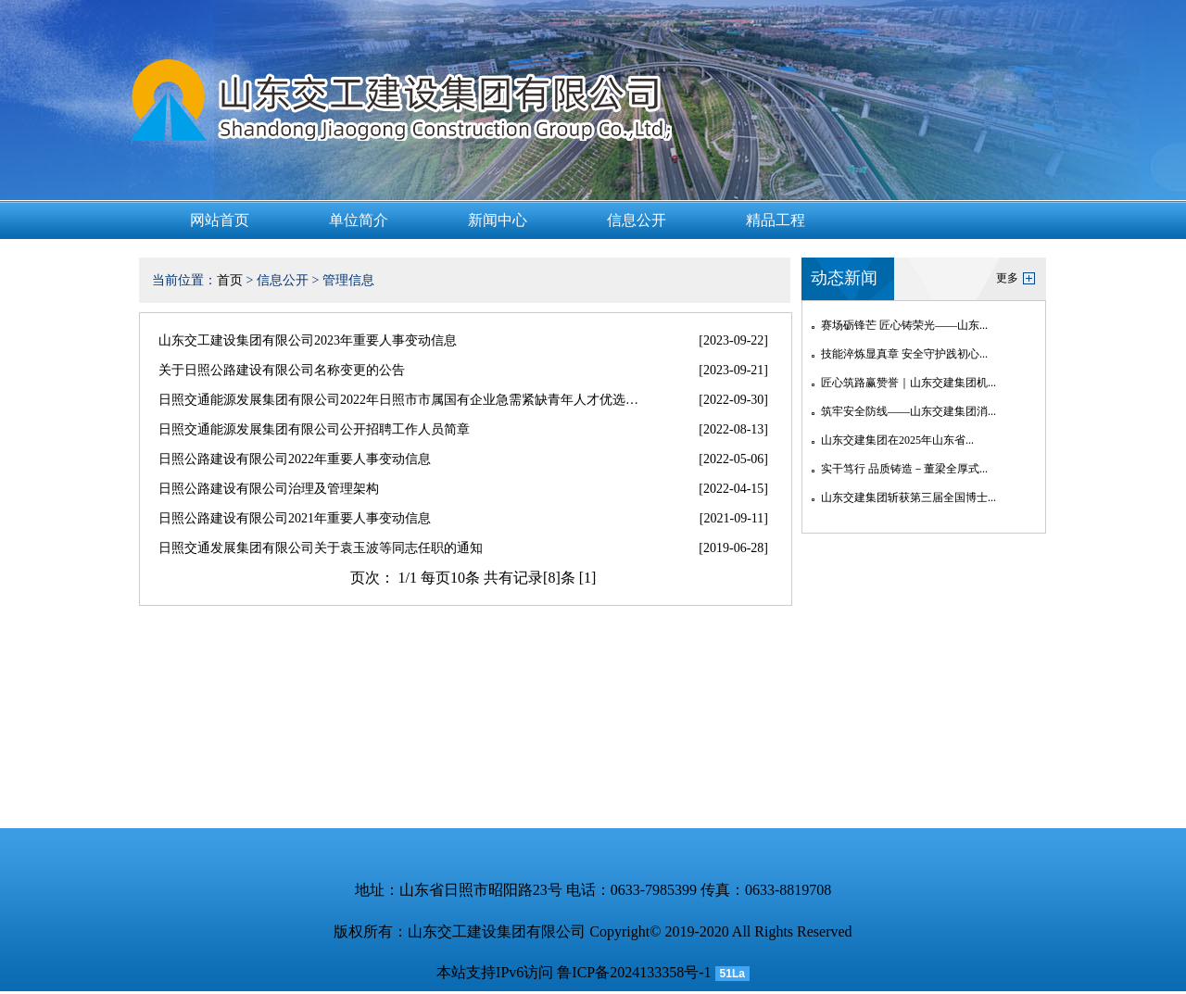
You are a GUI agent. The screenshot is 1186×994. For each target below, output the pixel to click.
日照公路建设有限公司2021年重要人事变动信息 (294, 518)
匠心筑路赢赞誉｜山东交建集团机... (908, 382)
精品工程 (775, 220)
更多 (1007, 277)
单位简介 (358, 220)
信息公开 (636, 220)
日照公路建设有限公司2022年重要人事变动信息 (294, 459)
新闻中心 (497, 220)
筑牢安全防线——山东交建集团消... (908, 411)
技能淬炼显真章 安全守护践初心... (904, 353)
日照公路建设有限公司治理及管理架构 (268, 489)
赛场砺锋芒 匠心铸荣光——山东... (904, 325)
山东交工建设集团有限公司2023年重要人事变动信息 (307, 340)
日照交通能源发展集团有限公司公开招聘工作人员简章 (314, 429)
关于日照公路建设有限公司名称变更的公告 (281, 370)
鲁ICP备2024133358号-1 (634, 972)
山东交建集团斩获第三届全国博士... (908, 497)
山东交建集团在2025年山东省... (897, 440)
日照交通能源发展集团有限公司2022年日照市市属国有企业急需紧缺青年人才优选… (398, 400)
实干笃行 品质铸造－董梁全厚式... (904, 468)
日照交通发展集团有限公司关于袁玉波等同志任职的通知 (320, 548)
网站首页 (219, 220)
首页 (230, 280)
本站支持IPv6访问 (494, 972)
